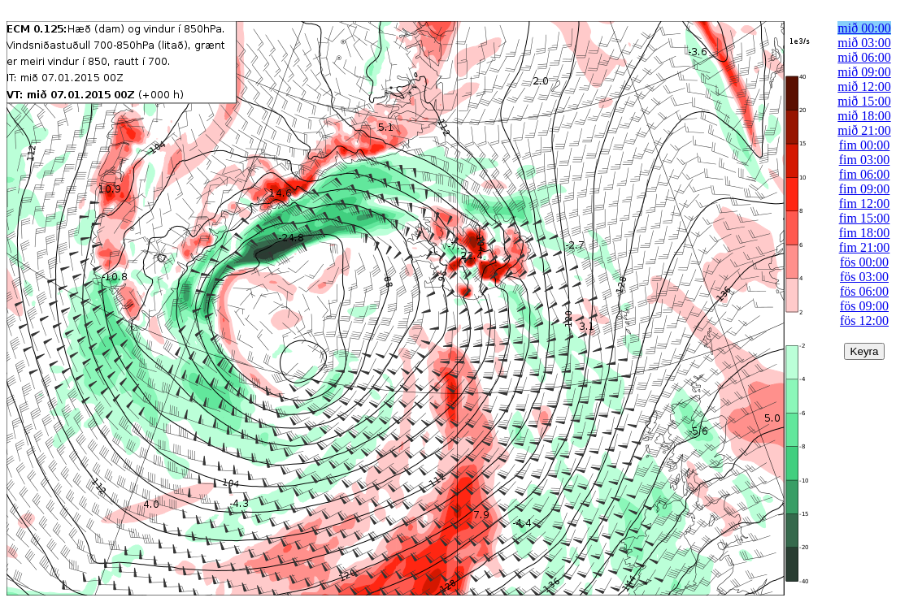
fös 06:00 (864, 291)
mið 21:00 (863, 130)
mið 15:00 (863, 101)
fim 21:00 (864, 247)
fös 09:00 (864, 306)
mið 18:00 (863, 116)
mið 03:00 (863, 43)
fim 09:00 (864, 189)
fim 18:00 (864, 233)
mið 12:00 (863, 86)
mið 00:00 (863, 28)
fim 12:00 (864, 203)
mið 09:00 (863, 72)
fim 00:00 (864, 145)
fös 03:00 (864, 277)
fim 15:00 (864, 218)
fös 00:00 (864, 262)
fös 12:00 (864, 320)
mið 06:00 (863, 57)
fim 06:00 (864, 174)
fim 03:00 (864, 160)
